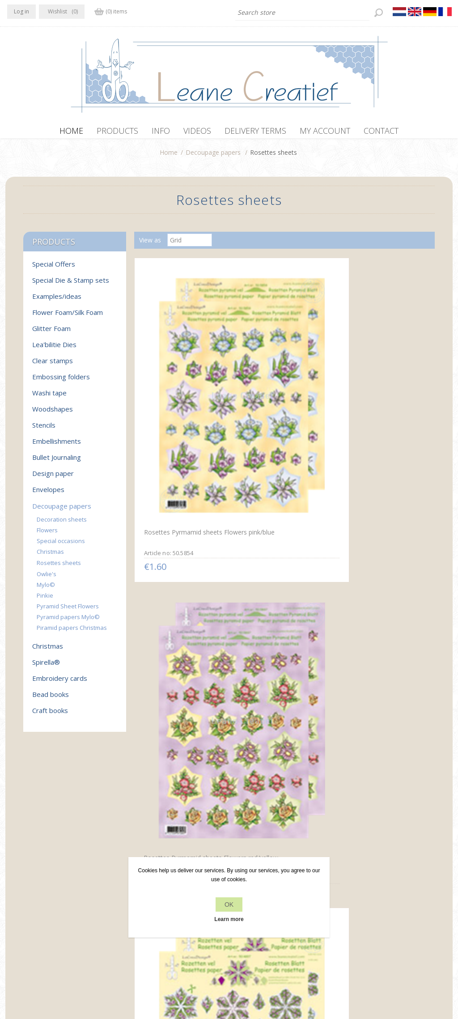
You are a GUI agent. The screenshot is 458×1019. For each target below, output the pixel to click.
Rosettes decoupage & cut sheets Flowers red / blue (378, 394)
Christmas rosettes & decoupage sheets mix (272, 746)
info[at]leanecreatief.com (44, 920)
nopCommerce (174, 971)
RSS (51, 883)
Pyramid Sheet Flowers (68, 611)
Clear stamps (52, 365)
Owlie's (46, 578)
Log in (21, 11)
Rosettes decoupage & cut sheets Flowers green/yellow (182, 570)
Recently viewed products (380, 884)
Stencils (43, 429)
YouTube (68, 883)
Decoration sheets (62, 524)
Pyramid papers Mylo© (68, 621)
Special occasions (61, 545)
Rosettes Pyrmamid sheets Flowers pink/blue (180, 394)
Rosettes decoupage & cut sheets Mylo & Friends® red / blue (281, 574)
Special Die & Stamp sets (70, 284)
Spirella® (46, 666)
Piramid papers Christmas (72, 632)
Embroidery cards (59, 682)
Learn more (228, 919)
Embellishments (56, 445)
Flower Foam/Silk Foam (67, 316)
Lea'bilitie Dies (54, 348)
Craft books (50, 714)
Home (169, 157)
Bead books (50, 698)
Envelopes (48, 493)
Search (353, 901)
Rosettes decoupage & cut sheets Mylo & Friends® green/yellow (378, 574)
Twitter (33, 883)
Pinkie (45, 600)
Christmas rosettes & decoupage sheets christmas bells (183, 749)
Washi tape (49, 397)
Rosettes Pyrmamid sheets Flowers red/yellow (279, 394)
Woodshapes (52, 413)
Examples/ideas (56, 300)
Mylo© (46, 589)
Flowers (47, 535)
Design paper (53, 477)
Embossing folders (61, 381)
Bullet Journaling (56, 461)
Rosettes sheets (59, 567)
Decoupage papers (213, 157)
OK (229, 904)
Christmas (50, 556)
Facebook (15, 883)
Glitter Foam (51, 332)
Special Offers (53, 268)
